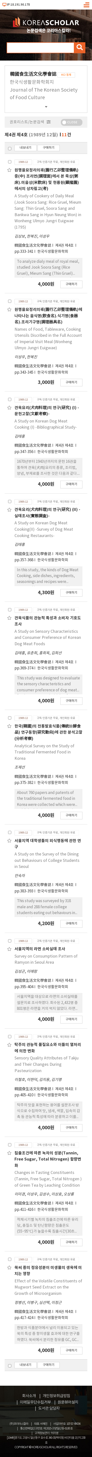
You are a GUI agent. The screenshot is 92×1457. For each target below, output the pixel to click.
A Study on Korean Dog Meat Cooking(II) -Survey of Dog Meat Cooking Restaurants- (43, 529)
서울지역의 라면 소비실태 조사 (39, 949)
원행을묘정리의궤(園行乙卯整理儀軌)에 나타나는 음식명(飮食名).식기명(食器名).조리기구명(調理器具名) (48, 316)
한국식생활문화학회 (52, 252)
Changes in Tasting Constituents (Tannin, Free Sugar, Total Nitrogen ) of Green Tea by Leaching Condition (48, 1179)
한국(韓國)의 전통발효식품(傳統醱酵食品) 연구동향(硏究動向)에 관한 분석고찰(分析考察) (48, 732)
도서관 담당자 (49, 1408)
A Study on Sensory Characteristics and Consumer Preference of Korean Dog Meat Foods (47, 637)
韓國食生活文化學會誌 (32, 245)
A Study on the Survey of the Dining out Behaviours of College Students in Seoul (46, 860)
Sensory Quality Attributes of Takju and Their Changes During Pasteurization (46, 1064)
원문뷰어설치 (68, 1402)
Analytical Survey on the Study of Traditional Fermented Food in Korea (44, 752)
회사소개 (29, 1396)
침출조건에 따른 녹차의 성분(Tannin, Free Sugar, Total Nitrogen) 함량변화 (47, 1159)
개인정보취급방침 (56, 1396)
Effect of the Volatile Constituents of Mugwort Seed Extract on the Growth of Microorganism (48, 1287)
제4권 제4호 (64, 245)
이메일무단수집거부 (35, 1402)
